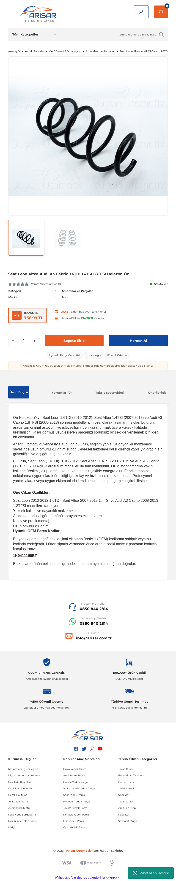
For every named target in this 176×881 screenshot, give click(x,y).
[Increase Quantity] (34, 340)
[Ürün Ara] (114, 34)
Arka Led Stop (127, 808)
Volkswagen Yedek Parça (79, 788)
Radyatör (123, 814)
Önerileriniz (157, 392)
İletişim (12, 827)
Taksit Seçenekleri (109, 392)
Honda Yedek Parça (75, 782)
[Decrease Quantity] (13, 340)
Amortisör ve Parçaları (80, 291)
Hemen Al (138, 340)
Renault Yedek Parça (76, 814)
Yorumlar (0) (62, 392)
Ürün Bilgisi (19, 392)
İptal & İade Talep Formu (23, 821)
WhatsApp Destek (151, 873)
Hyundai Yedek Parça (76, 801)
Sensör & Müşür (128, 821)
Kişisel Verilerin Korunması (24, 775)
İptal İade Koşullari (19, 782)
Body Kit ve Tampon (130, 775)
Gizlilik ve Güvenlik (20, 788)
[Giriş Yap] (141, 12)
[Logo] (39, 14)
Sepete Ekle (74, 340)
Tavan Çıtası (125, 769)
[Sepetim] (161, 11)
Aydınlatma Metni (19, 808)
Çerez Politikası (18, 794)
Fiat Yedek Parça (73, 821)
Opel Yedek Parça (74, 827)
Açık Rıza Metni (18, 801)
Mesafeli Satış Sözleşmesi (24, 769)
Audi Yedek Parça (74, 775)
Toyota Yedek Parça (75, 808)
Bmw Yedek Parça (74, 769)
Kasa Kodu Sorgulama (22, 814)
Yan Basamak (126, 788)
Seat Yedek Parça (74, 794)
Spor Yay (123, 794)
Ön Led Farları (126, 782)
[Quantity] (24, 340)
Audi (65, 297)
